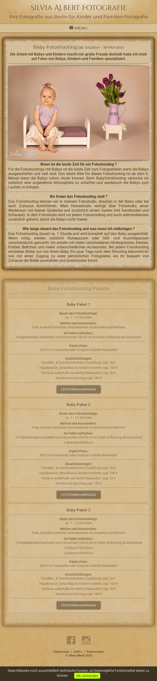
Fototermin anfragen (78, 389)
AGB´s (77, 651)
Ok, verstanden (87, 675)
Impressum (61, 651)
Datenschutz (95, 651)
